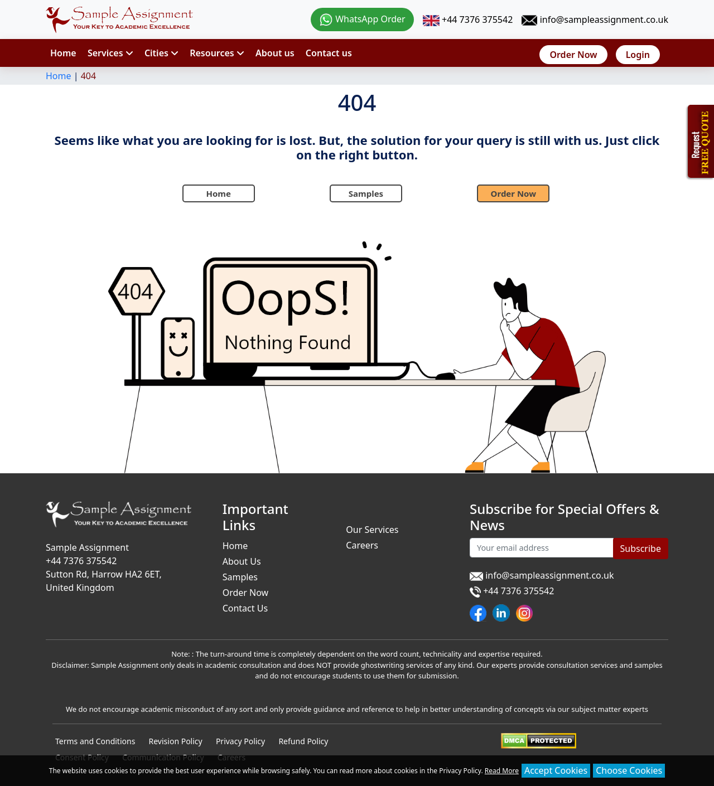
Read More (502, 770)
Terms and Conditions (95, 741)
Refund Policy (303, 741)
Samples (366, 193)
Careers (362, 545)
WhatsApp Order (362, 19)
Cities (161, 53)
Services (110, 53)
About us (275, 53)
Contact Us (245, 608)
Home (63, 53)
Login (638, 54)
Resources (217, 53)
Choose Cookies (629, 770)
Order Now (573, 54)
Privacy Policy (240, 741)
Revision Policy (175, 741)
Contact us (329, 53)
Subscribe (640, 548)
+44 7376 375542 (468, 19)
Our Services (372, 529)
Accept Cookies (555, 770)
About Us (242, 561)
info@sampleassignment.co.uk (595, 19)
